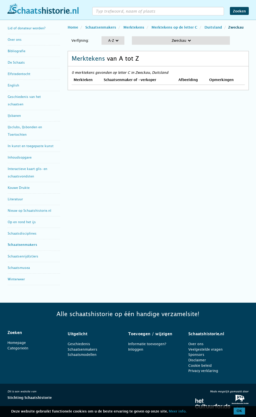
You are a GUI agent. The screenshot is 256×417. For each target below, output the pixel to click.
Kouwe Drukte (19, 188)
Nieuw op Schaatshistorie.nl (29, 210)
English (13, 85)
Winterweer (16, 279)
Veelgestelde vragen (205, 349)
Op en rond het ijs (22, 222)
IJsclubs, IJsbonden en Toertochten (25, 130)
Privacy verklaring (203, 371)
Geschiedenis (79, 344)
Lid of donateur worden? (26, 28)
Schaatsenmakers (22, 245)
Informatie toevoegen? (147, 344)
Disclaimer (197, 360)
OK (239, 411)
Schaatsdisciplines (22, 233)
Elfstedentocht (19, 74)
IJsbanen (14, 116)
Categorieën (17, 348)
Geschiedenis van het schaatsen (24, 100)
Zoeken (239, 11)
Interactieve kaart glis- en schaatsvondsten (27, 172)
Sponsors (196, 355)
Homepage (16, 343)
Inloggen (135, 349)
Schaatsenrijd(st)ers (23, 256)
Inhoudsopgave (20, 157)
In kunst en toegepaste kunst (30, 146)
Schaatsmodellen (82, 355)
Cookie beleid (200, 366)
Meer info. (177, 411)
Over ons (15, 40)
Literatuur (15, 199)
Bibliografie (16, 51)
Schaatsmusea (19, 268)
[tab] (31, 333)
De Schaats (16, 62)
